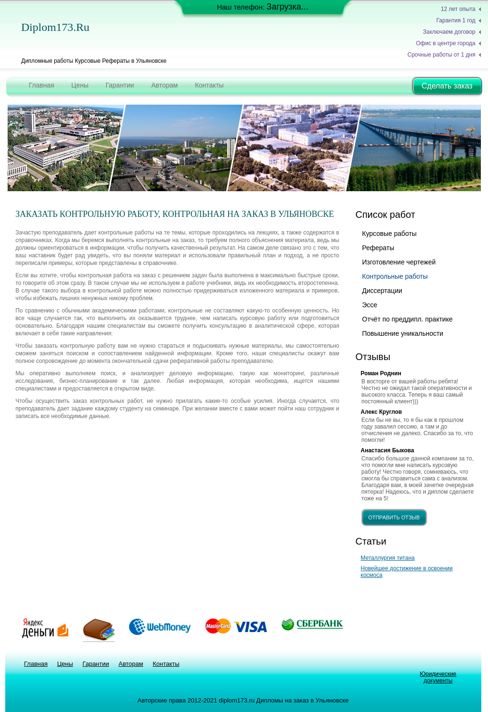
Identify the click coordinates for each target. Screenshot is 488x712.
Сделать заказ (447, 86)
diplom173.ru (55, 27)
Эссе (370, 305)
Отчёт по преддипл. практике (407, 319)
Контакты (209, 85)
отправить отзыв (393, 517)
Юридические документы (438, 677)
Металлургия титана (388, 558)
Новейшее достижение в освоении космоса (407, 571)
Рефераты (378, 248)
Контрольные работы (395, 276)
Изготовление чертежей (399, 262)
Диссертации (382, 290)
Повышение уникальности (403, 333)
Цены (80, 85)
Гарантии (120, 85)
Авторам (164, 85)
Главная (41, 85)
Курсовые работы (389, 233)
